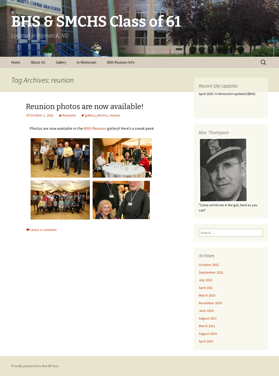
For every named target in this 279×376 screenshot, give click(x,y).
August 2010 (208, 333)
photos (102, 115)
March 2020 (207, 295)
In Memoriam (86, 62)
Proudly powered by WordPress (35, 366)
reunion (114, 115)
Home (15, 62)
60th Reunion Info (121, 62)
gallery (90, 115)
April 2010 (206, 341)
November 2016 (210, 303)
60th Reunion (95, 128)
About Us (38, 62)
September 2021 (211, 272)
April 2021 (206, 287)
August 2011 (208, 318)
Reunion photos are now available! (84, 106)
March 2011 (207, 326)
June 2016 (206, 310)
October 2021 (209, 265)
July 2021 (205, 280)
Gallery (61, 62)
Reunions (69, 115)
